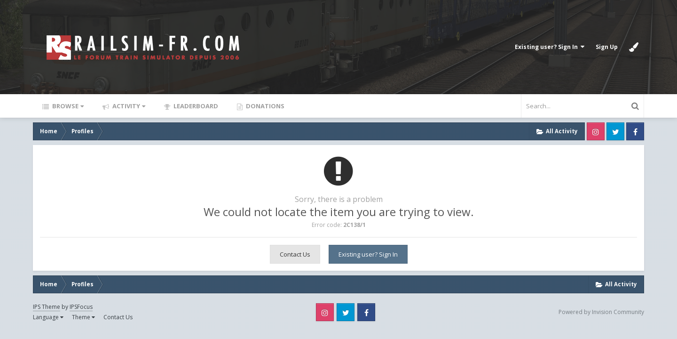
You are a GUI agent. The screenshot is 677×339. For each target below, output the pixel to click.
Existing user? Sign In (549, 47)
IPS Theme (46, 307)
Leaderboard (195, 106)
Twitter (615, 131)
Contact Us (295, 254)
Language (48, 317)
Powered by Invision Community (601, 312)
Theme (83, 317)
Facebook (635, 131)
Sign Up (607, 47)
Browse (67, 106)
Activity (128, 106)
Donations (264, 106)
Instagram (596, 131)
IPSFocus (81, 307)
